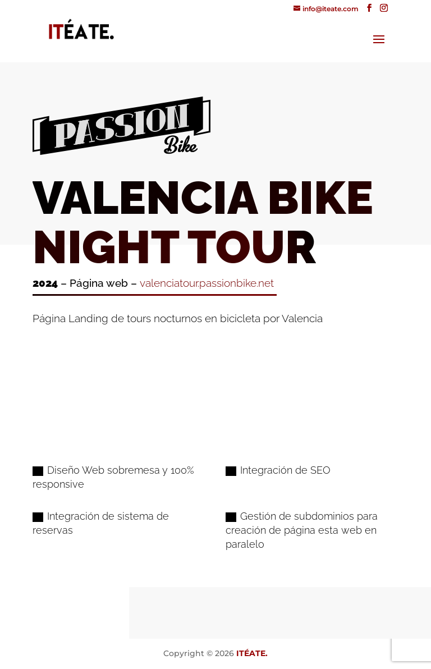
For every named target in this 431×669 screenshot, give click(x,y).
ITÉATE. (252, 653)
